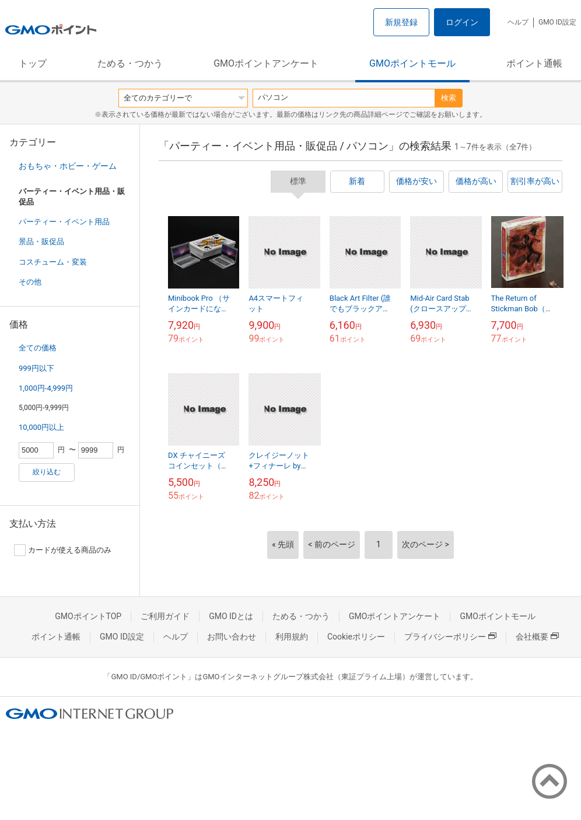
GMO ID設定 (557, 22)
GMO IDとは (231, 616)
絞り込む (47, 472)
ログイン (462, 22)
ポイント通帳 (534, 63)
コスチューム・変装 (53, 262)
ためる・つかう (130, 63)
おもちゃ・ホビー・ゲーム (68, 166)
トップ (33, 63)
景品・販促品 (41, 241)
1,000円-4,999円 (46, 388)
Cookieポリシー (356, 636)
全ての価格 (38, 347)
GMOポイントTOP (88, 616)
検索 (448, 97)
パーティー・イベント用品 (64, 221)
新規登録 (401, 22)
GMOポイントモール (412, 63)
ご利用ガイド (165, 616)
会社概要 (537, 636)
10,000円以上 (41, 427)
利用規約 (291, 636)
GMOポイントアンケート (266, 63)
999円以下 (36, 368)
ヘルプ (518, 22)
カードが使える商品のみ (62, 550)
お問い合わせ (231, 636)
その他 (30, 281)
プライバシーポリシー (450, 636)
